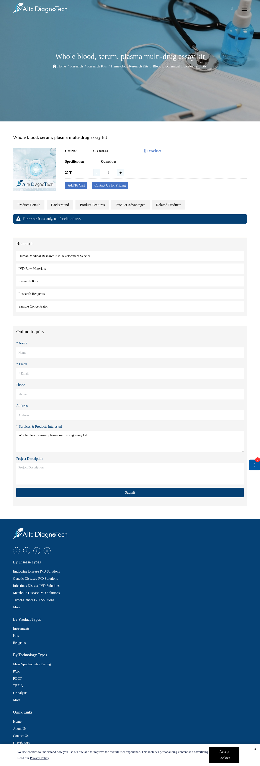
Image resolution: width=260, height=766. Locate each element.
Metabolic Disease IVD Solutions (36, 593)
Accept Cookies (224, 755)
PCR (16, 671)
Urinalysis (20, 693)
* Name (21, 343)
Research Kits (97, 66)
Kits (16, 635)
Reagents (19, 643)
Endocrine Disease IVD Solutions (36, 571)
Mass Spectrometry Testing (32, 664)
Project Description (29, 458)
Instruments (21, 628)
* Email (21, 364)
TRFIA (18, 685)
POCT (17, 678)
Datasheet (152, 151)
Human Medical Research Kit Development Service (54, 256)
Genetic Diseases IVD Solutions (35, 578)
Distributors (21, 743)
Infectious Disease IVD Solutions (36, 586)
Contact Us (21, 736)
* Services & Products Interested (39, 426)
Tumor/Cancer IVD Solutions (33, 600)
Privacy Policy (39, 758)
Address (22, 406)
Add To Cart (76, 185)
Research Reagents (31, 294)
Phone (20, 385)
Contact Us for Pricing (110, 185)
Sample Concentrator (33, 306)
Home (61, 66)
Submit (130, 492)
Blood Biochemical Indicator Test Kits (179, 66)
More (17, 607)
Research (76, 66)
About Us (19, 728)
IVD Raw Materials (32, 268)
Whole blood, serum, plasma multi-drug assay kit (130, 441)
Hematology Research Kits (129, 66)
